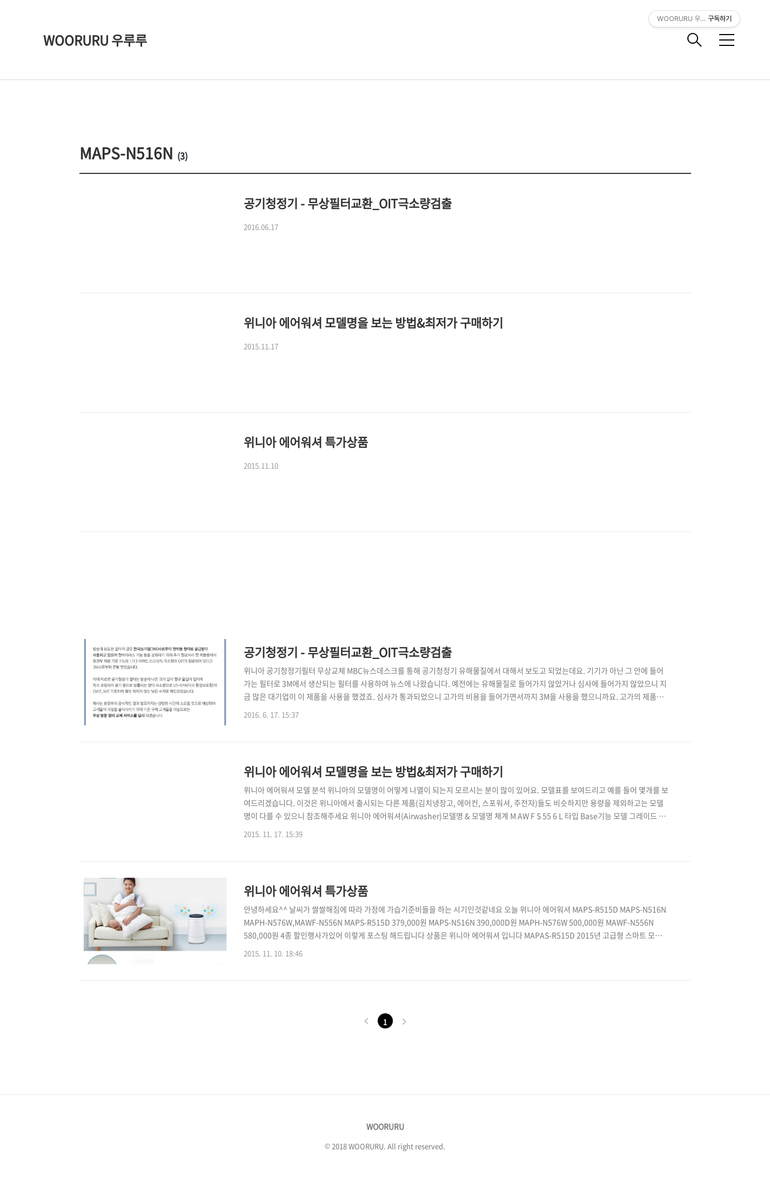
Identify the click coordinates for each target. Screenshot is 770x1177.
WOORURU (385, 1126)
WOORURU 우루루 (95, 40)
